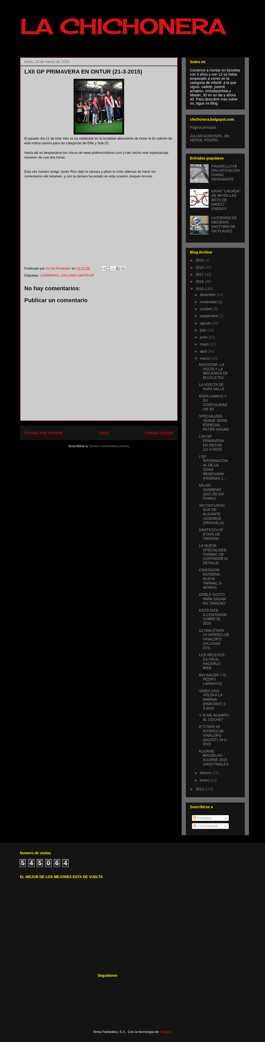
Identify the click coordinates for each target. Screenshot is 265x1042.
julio (203, 330)
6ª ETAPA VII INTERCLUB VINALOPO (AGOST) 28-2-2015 (213, 735)
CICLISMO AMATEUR (77, 275)
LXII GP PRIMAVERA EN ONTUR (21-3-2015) (211, 442)
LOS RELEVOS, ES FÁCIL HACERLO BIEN (212, 661)
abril (204, 351)
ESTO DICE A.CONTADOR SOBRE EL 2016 (213, 616)
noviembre (209, 302)
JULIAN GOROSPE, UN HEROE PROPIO (209, 138)
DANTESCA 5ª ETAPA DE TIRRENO (211, 534)
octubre (206, 309)
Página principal (203, 127)
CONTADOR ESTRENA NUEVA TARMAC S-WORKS (211, 578)
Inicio (103, 433)
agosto (206, 323)
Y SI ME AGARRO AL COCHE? (214, 717)
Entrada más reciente (43, 433)
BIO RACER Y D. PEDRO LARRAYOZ (213, 679)
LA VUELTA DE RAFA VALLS (211, 386)
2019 (200, 260)
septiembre (209, 316)
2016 (200, 281)
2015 (200, 289)
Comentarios (205, 826)
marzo (205, 358)
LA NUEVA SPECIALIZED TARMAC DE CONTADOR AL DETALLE (214, 554)
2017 (200, 274)
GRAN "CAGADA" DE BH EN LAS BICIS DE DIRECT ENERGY (226, 200)
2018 (200, 267)
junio (204, 337)
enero (205, 780)
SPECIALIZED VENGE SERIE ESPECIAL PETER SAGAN (214, 422)
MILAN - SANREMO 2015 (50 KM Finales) (211, 491)
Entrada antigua (159, 433)
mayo (205, 344)
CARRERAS (49, 275)
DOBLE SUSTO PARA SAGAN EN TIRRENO (212, 598)
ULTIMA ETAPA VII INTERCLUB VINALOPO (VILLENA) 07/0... (214, 639)
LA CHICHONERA (122, 26)
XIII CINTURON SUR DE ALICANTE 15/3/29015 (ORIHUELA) (212, 514)
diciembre (208, 295)
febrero (206, 773)
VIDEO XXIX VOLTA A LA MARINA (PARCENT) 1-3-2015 (213, 699)
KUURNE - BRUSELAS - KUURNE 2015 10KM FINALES (214, 757)
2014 (200, 789)
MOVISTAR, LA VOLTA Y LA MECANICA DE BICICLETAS (213, 371)
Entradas (202, 818)
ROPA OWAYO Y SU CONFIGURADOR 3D (213, 402)
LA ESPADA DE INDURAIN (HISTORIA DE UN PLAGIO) (224, 224)
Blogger (165, 1032)
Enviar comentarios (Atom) (109, 446)
